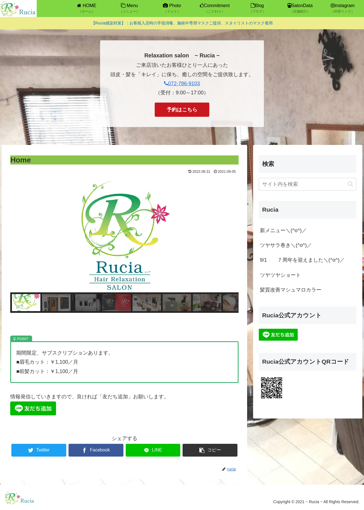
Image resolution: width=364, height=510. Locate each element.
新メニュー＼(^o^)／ (283, 230)
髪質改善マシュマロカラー (290, 290)
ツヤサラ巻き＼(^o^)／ (286, 245)
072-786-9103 (182, 83)
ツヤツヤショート (280, 275)
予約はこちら (182, 110)
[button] (26, 302)
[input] (308, 184)
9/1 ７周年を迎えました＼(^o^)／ (302, 260)
